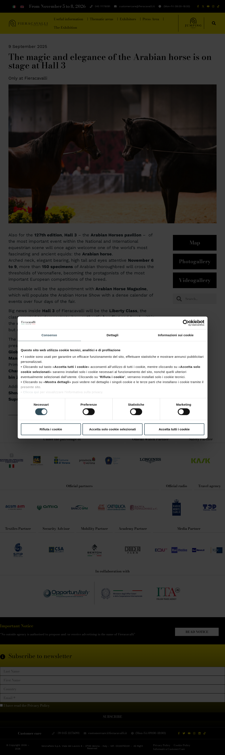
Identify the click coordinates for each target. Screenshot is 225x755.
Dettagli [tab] (113, 335)
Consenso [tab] (49, 335)
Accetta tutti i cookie (174, 429)
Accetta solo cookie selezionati (112, 429)
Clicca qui (31, 392)
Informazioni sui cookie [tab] (176, 335)
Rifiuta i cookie (51, 429)
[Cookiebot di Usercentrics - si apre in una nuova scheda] (185, 323)
